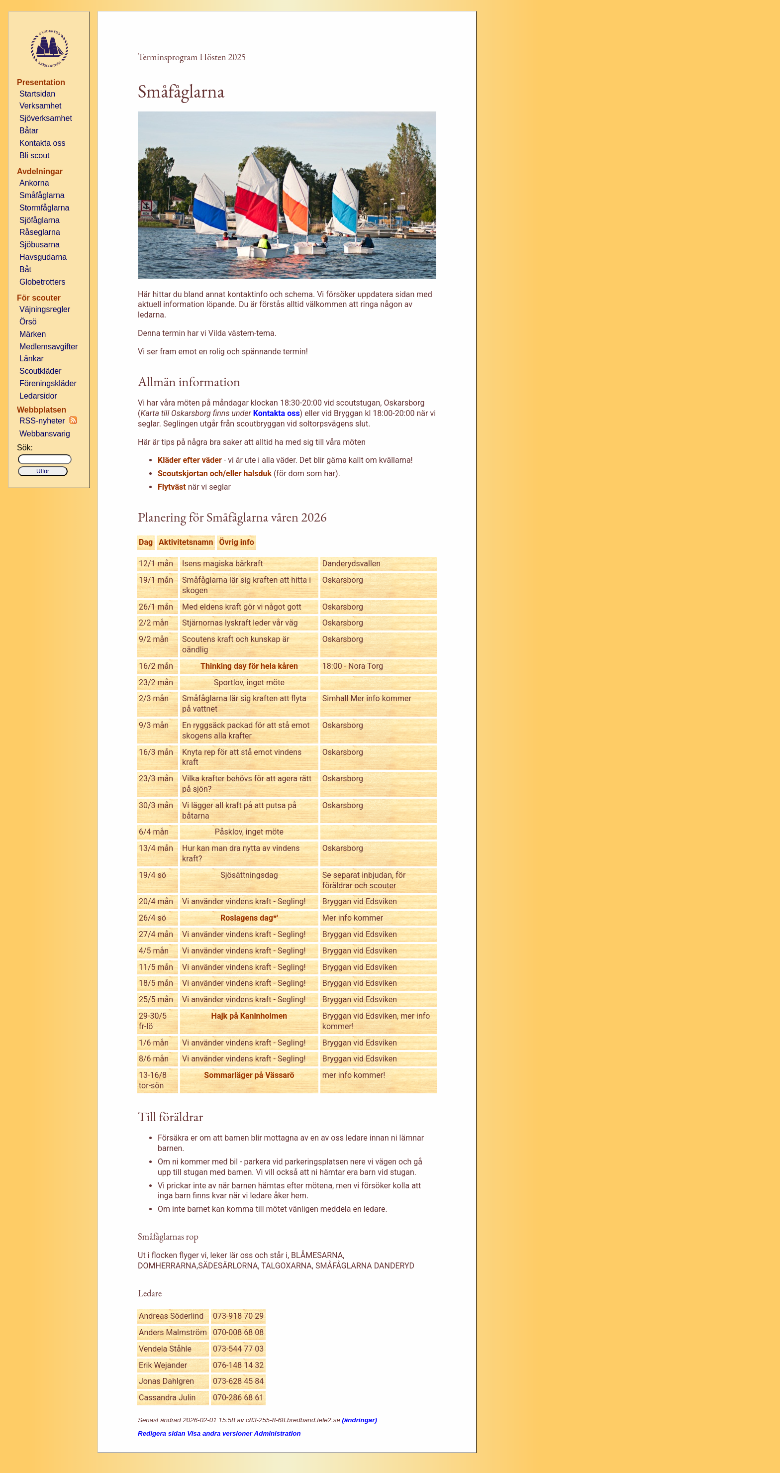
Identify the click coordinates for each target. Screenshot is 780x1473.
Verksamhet (40, 106)
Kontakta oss (42, 143)
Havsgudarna (43, 257)
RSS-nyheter (48, 420)
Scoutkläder (40, 371)
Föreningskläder (48, 383)
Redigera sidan (162, 1433)
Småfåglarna (42, 195)
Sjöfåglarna (39, 220)
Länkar (31, 358)
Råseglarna (39, 232)
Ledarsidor (38, 396)
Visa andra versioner (219, 1433)
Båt (25, 269)
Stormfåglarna (44, 208)
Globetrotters (42, 282)
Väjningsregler (44, 309)
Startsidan (37, 94)
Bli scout (34, 155)
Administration (277, 1433)
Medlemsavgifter (48, 346)
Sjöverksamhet (45, 118)
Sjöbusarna (39, 244)
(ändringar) (359, 1420)
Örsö (28, 321)
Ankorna (34, 183)
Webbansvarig (44, 433)
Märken (32, 334)
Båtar (28, 130)
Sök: (25, 447)
